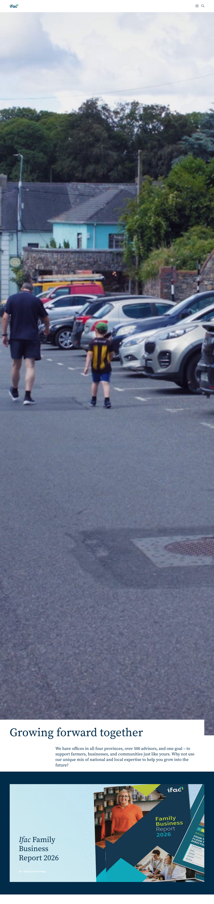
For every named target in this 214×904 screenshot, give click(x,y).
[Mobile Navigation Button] (197, 6)
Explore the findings (32, 871)
